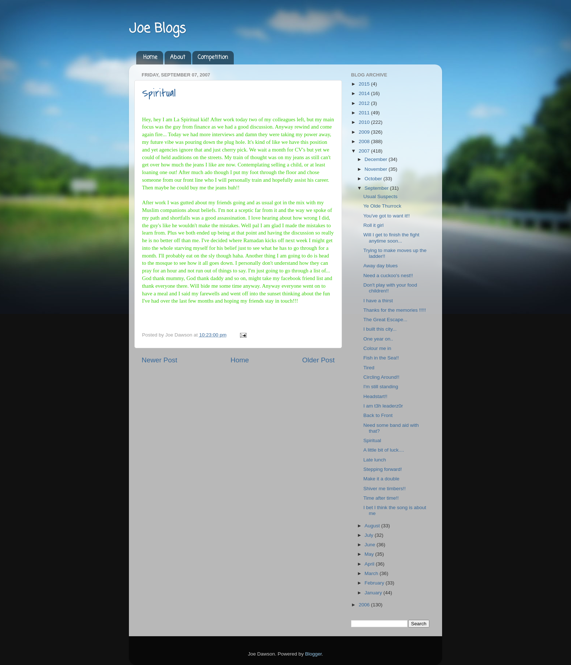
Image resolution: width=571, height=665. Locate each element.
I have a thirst (378, 300)
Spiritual (159, 93)
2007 (365, 151)
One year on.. (378, 339)
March (372, 573)
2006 (365, 604)
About (177, 58)
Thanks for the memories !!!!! (394, 310)
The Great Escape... (385, 319)
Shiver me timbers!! (384, 488)
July (370, 535)
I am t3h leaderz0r (383, 406)
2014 (365, 93)
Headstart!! (375, 396)
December (377, 159)
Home (150, 58)
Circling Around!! (381, 377)
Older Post (318, 360)
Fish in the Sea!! (381, 358)
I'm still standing (380, 386)
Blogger (313, 654)
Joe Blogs (157, 29)
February (375, 583)
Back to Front (378, 415)
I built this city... (380, 329)
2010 (365, 122)
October (374, 178)
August (373, 525)
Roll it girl (373, 225)
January (374, 592)
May (370, 554)
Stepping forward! (382, 469)
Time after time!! (381, 498)
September (377, 188)
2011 (365, 112)
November (377, 169)
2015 (365, 84)
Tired (368, 367)
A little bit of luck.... (383, 450)
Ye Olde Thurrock (382, 206)
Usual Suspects (380, 196)
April (370, 564)
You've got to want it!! (386, 216)
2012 (365, 103)
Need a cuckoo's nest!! (388, 275)
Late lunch (374, 460)
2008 (365, 141)
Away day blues (380, 265)
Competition (213, 58)
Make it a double (381, 478)
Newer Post (159, 360)
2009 (365, 132)
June (371, 544)
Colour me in (377, 348)
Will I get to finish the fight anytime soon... (391, 237)
